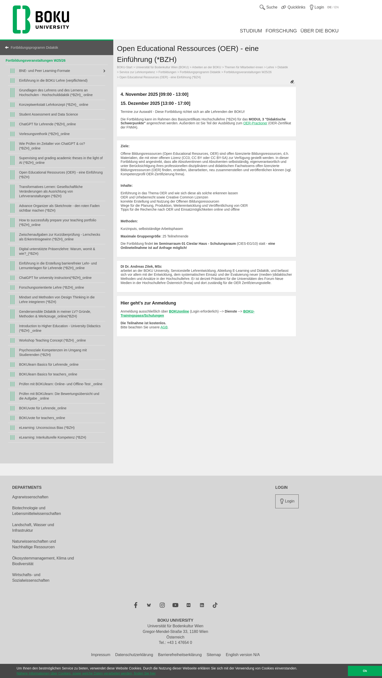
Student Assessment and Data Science (48, 114)
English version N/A (243, 655)
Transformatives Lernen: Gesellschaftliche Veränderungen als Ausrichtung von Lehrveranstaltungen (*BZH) (51, 191)
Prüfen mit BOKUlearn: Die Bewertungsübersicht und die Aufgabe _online (59, 396)
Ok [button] (365, 671)
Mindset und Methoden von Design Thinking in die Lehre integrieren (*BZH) (57, 299)
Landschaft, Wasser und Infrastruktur (33, 527)
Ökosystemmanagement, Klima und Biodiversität (43, 561)
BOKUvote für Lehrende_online (43, 408)
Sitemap (214, 655)
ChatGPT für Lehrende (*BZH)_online (47, 124)
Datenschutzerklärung (134, 655)
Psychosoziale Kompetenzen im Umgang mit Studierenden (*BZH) (53, 352)
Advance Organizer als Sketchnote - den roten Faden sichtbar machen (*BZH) (59, 208)
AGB (164, 327)
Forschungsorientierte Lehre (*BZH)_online (51, 287)
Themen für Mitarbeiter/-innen (244, 67)
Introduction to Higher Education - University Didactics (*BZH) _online (60, 328)
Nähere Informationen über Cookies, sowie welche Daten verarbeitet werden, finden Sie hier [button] (86, 673)
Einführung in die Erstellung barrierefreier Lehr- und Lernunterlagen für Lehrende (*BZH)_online (58, 265)
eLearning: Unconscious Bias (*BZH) (47, 428)
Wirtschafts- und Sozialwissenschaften (30, 577)
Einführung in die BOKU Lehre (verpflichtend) (53, 80)
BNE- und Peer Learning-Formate (44, 71)
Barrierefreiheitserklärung (180, 655)
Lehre (270, 67)
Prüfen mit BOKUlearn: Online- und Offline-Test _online (60, 384)
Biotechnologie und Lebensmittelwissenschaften (36, 511)
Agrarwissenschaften (30, 497)
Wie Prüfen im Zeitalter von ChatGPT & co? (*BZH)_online (52, 146)
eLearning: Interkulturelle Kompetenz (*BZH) (52, 437)
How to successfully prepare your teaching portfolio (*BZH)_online (57, 222)
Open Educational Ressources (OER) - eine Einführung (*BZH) (61, 174)
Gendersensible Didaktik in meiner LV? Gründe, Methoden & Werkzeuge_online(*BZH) (55, 314)
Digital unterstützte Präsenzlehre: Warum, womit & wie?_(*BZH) (57, 251)
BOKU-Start (124, 67)
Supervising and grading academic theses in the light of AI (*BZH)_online (61, 160)
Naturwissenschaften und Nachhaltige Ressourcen (34, 544)
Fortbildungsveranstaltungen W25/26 (248, 72)
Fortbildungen (167, 72)
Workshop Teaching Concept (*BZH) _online (52, 340)
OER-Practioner (255, 123)
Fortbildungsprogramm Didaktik (34, 47)
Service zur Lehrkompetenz (137, 72)
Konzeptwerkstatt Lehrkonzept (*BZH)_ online (53, 105)
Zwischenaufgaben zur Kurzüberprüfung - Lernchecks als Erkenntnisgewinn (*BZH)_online (59, 237)
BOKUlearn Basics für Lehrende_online (48, 364)
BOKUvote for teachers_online (42, 418)
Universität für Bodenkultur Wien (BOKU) (162, 67)
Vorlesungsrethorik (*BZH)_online (44, 134)
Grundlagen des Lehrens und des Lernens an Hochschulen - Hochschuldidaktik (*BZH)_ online (56, 92)
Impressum (100, 655)
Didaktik (282, 67)
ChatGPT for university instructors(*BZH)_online (55, 278)
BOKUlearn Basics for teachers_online (48, 374)
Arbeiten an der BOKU (206, 67)
